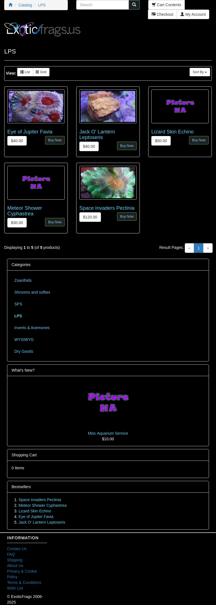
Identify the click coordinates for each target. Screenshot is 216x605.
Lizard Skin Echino (172, 132)
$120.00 (90, 217)
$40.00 (17, 141)
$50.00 (161, 141)
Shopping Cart (24, 455)
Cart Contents (166, 5)
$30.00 (17, 222)
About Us (15, 565)
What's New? (23, 370)
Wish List (15, 588)
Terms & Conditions (24, 582)
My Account (193, 14)
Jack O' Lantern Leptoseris (97, 134)
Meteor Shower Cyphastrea (24, 210)
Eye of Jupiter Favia (30, 132)
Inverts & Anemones (32, 327)
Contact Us (16, 548)
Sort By (200, 72)
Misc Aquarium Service (108, 433)
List (25, 72)
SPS (18, 304)
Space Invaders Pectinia (106, 208)
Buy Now (55, 140)
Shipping (14, 560)
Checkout (162, 14)
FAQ (11, 554)
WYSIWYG (24, 339)
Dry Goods (23, 351)
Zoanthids (23, 280)
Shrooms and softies (32, 292)
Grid (41, 72)
